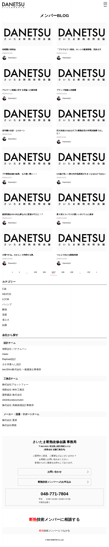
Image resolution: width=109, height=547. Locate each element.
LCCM (5, 299)
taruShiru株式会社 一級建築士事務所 (21, 369)
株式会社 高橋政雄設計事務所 (18, 405)
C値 (4, 289)
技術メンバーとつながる (54, 530)
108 (62, 272)
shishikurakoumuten (13, 400)
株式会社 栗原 (9, 420)
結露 (4, 325)
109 (71, 272)
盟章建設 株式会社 (12, 395)
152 (88, 272)
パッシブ (7, 304)
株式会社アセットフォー (15, 384)
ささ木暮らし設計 (11, 364)
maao (5, 354)
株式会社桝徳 (9, 425)
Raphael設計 (9, 359)
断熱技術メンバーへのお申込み (54, 482)
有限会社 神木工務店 (13, 389)
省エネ (5, 320)
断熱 (4, 309)
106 (44, 272)
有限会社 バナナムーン (14, 349)
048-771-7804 (54, 493)
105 (35, 272)
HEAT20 (6, 294)
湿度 (4, 314)
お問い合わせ (54, 472)
